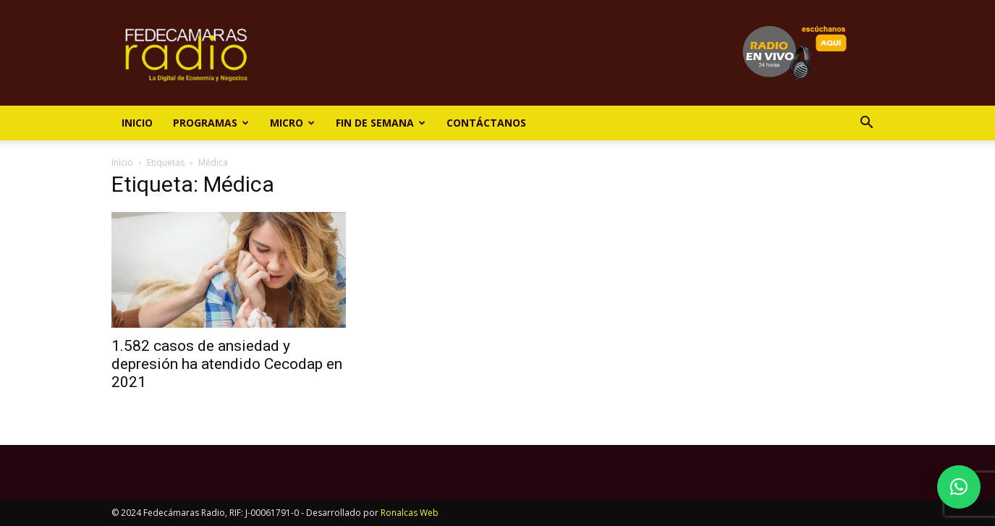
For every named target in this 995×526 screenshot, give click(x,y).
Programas (211, 123)
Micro (292, 123)
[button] (867, 124)
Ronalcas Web (410, 512)
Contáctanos (486, 123)
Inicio (137, 123)
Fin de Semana (380, 123)
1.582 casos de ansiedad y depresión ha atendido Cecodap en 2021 (226, 364)
